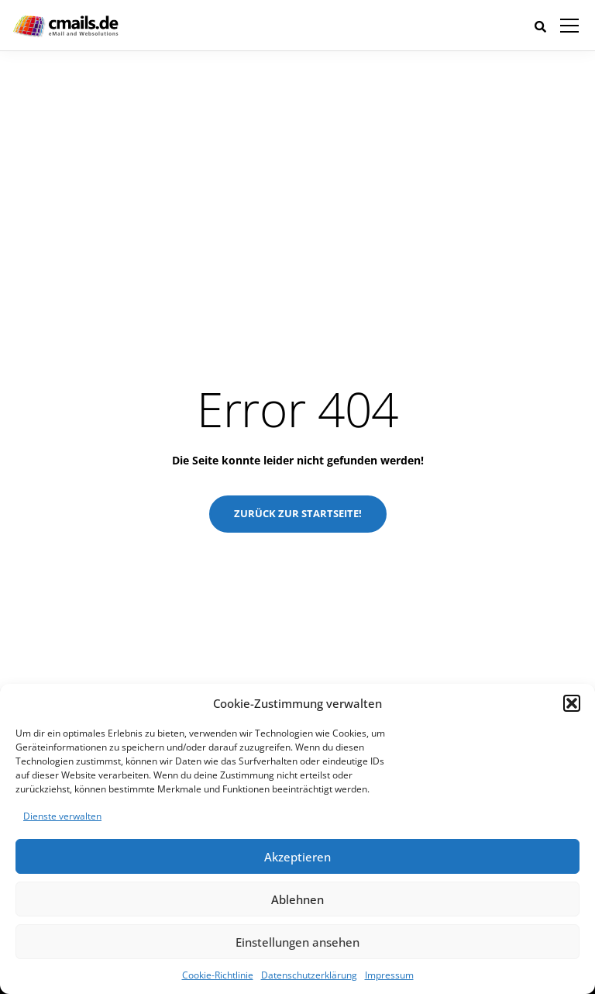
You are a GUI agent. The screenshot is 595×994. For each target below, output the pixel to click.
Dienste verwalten (62, 816)
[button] (572, 703)
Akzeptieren (297, 857)
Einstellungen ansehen (297, 942)
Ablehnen (297, 899)
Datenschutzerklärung (309, 975)
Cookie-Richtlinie (217, 975)
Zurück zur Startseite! (298, 513)
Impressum (389, 975)
